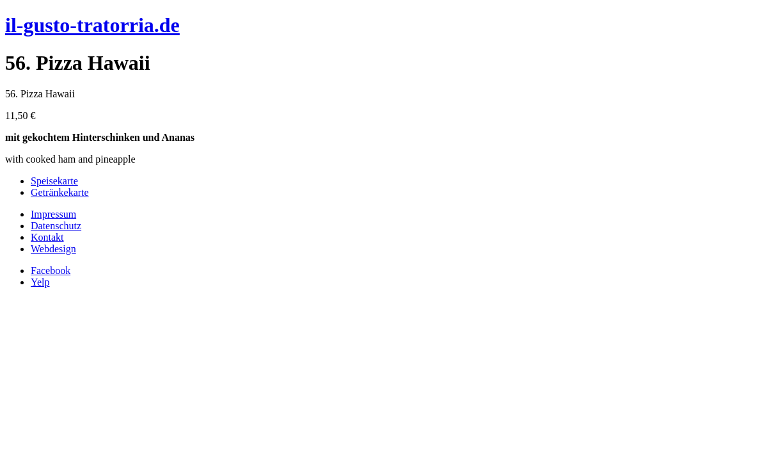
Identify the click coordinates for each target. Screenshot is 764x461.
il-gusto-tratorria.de (92, 24)
